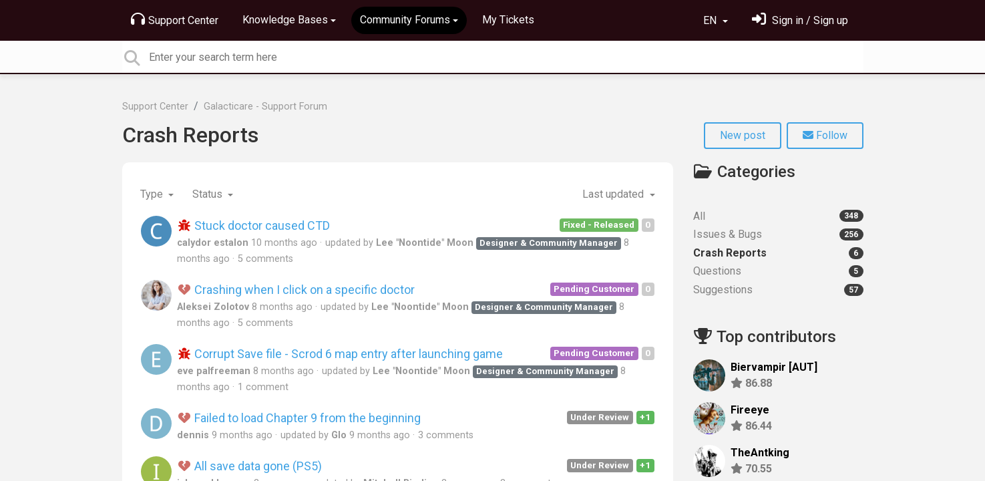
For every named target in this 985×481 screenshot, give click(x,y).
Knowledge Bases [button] (285, 19)
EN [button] (711, 20)
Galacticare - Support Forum (265, 106)
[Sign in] (800, 20)
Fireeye (750, 410)
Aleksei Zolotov (213, 307)
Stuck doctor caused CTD (254, 225)
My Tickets (508, 19)
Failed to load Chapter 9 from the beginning (299, 418)
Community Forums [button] (405, 19)
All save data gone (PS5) (250, 466)
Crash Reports (190, 135)
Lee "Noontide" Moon (424, 243)
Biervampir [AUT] (774, 367)
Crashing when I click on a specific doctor (296, 290)
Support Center (174, 19)
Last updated (614, 194)
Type (153, 194)
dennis (193, 435)
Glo (339, 435)
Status (208, 194)
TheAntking (760, 452)
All (778, 216)
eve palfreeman (213, 371)
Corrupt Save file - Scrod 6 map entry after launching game (340, 354)
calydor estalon (212, 243)
